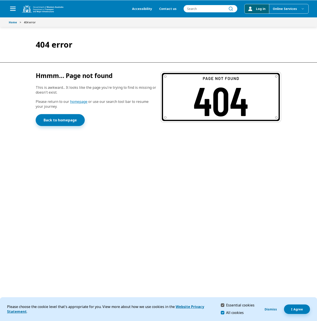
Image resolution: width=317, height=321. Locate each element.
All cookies (235, 312)
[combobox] (210, 9)
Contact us (167, 9)
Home (13, 22)
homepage (78, 101)
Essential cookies (240, 305)
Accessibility (142, 9)
